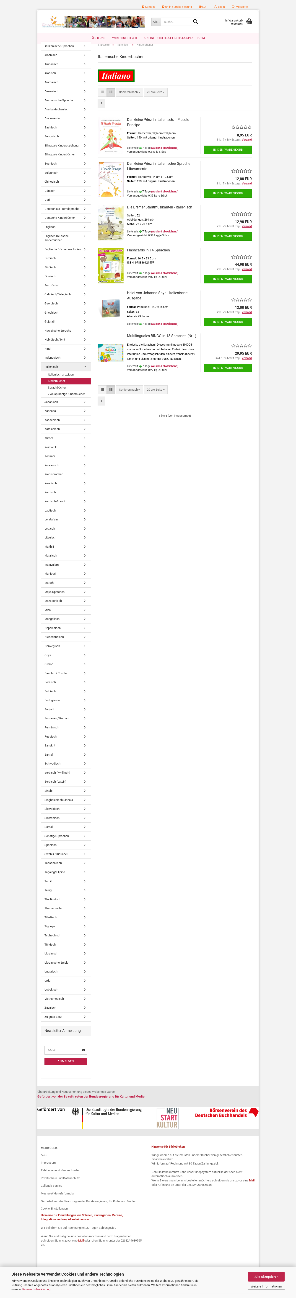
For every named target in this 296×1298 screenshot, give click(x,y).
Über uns (98, 38)
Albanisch (50, 59)
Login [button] (219, 6)
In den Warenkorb (228, 154)
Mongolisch (52, 623)
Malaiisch (50, 560)
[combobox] (129, 96)
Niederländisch (54, 641)
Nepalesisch (52, 632)
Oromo (48, 668)
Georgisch (51, 308)
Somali (48, 831)
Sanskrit (49, 750)
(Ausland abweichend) (164, 152)
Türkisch (50, 949)
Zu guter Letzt (53, 1021)
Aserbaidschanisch (56, 114)
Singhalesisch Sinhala (58, 804)
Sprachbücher (57, 392)
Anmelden (66, 1066)
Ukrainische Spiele (56, 967)
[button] (203, 6)
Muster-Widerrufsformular (58, 1198)
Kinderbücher (56, 385)
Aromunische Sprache (58, 105)
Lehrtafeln (51, 524)
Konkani (49, 460)
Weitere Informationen (266, 1286)
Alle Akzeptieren (266, 1277)
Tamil (48, 886)
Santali (48, 759)
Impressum (48, 1167)
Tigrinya (49, 931)
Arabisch (50, 78)
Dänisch (49, 195)
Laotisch (50, 515)
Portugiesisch (53, 705)
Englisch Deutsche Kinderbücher (56, 243)
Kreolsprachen (53, 479)
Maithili (49, 551)
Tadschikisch (53, 867)
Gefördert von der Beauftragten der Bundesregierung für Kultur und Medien (88, 1205)
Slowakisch (52, 813)
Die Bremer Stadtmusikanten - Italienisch (159, 212)
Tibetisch (50, 922)
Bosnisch (50, 168)
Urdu (47, 985)
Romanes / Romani (56, 723)
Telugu (48, 894)
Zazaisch (50, 1012)
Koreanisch (51, 470)
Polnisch (50, 696)
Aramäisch (51, 86)
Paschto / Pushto (55, 678)
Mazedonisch (53, 605)
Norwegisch (52, 650)
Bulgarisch (51, 177)
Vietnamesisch (54, 1003)
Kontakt (148, 6)
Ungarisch (50, 976)
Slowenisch (52, 822)
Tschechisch (52, 940)
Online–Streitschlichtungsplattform (174, 38)
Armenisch (51, 96)
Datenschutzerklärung (36, 1289)
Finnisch (49, 281)
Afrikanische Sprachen (59, 50)
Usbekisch (51, 994)
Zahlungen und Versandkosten (60, 1175)
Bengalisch (51, 141)
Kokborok (50, 451)
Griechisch (51, 317)
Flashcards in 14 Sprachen (148, 255)
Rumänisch (51, 732)
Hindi (47, 353)
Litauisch (50, 542)
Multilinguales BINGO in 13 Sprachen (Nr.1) (161, 340)
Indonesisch (52, 362)
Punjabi (49, 714)
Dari (47, 204)
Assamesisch (53, 123)
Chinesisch (51, 186)
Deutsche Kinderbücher (59, 222)
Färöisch (50, 272)
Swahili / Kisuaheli (56, 858)
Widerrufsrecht (125, 38)
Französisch (52, 290)
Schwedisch (52, 768)
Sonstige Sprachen (56, 840)
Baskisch (50, 132)
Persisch (50, 687)
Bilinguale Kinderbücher (59, 159)
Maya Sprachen (54, 596)
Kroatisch (50, 488)
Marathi (49, 587)
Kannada (50, 415)
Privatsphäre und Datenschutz (60, 1182)
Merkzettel (240, 6)
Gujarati (49, 326)
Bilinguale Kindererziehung (61, 150)
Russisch (50, 741)
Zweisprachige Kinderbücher (66, 398)
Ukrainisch (51, 958)
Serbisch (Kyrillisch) (57, 777)
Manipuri (50, 578)
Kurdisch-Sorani (54, 506)
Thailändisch (52, 904)
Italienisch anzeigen (61, 379)
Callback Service (51, 1190)
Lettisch (49, 533)
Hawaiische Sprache (57, 335)
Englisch (49, 231)
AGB (44, 1159)
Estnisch (50, 263)
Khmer (48, 442)
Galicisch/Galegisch (57, 299)
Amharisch (51, 68)
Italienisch (51, 371)
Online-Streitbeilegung (177, 6)
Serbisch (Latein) (55, 786)
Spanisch (50, 849)
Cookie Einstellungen (54, 1213)
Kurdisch (50, 497)
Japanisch (51, 406)
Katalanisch (52, 433)
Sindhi (48, 795)
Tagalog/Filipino (54, 876)
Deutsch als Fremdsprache (61, 213)
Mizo (47, 614)
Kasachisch (52, 424)
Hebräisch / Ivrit (54, 344)
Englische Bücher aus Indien (62, 254)
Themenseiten (53, 913)
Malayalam (51, 569)
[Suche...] (156, 22)
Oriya (47, 659)
